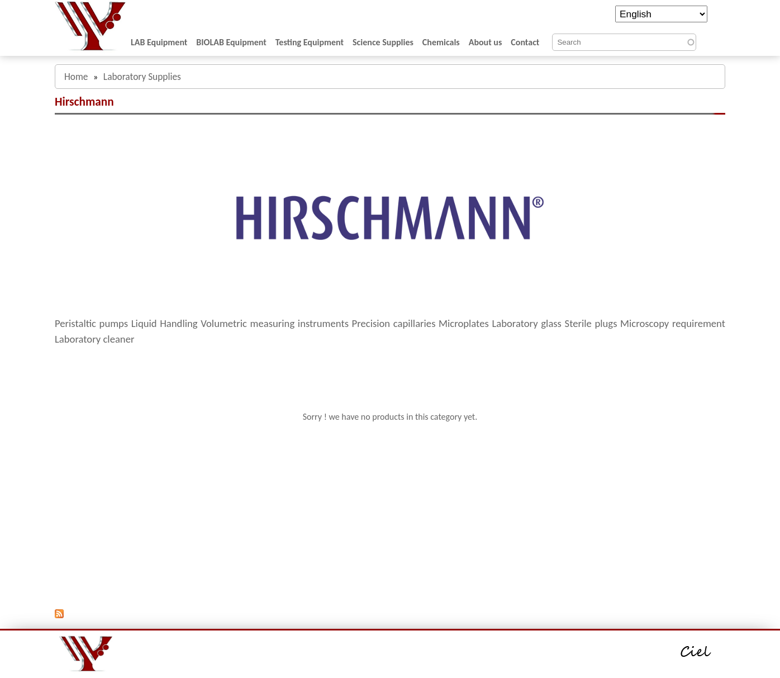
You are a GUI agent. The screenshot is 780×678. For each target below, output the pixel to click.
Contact (525, 42)
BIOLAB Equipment (231, 42)
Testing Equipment (309, 42)
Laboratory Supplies (142, 76)
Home (76, 76)
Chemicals (441, 42)
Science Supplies (383, 42)
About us (485, 42)
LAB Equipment (159, 42)
